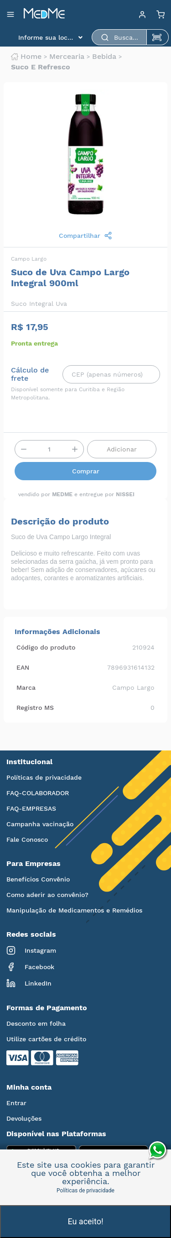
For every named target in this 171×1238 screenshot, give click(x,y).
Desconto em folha (36, 1023)
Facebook (30, 966)
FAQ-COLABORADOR (37, 793)
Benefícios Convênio (38, 879)
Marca (26, 687)
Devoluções (23, 1118)
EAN (22, 667)
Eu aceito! (85, 1221)
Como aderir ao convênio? (47, 894)
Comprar (85, 471)
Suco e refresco (40, 67)
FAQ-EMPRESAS (31, 808)
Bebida (104, 56)
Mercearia (66, 56)
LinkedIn (29, 983)
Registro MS (35, 707)
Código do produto (45, 647)
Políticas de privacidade (44, 777)
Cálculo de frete (30, 374)
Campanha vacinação (39, 824)
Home (26, 56)
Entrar (16, 1103)
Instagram (31, 950)
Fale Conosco (27, 839)
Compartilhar (85, 235)
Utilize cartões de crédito (46, 1039)
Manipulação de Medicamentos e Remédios (74, 910)
